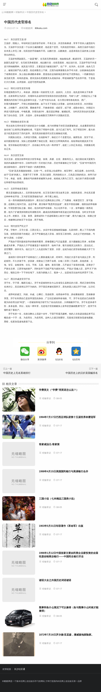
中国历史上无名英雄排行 (16, 373)
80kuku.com (41, 28)
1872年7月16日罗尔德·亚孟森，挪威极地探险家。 (66, 634)
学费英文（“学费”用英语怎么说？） (59, 390)
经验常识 (20, 12)
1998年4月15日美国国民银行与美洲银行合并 (63, 471)
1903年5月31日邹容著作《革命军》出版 (61, 526)
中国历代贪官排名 (35, 12)
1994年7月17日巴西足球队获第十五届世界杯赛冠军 (67, 417)
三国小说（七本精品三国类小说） (57, 498)
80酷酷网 (8, 12)
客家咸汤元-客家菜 (49, 444)
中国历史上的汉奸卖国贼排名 (82, 373)
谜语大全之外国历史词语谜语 (55, 580)
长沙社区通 (19, 669)
